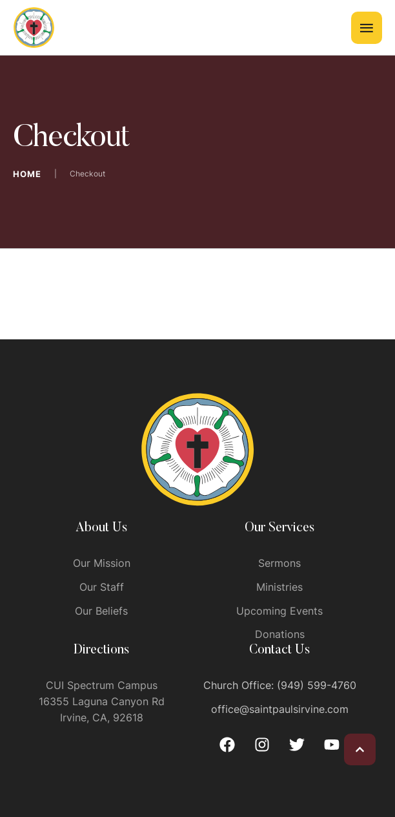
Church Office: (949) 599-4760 (279, 685)
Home (27, 174)
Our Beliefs (101, 610)
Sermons (279, 563)
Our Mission (101, 563)
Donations (280, 634)
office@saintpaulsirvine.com (280, 709)
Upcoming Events (279, 610)
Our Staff (101, 586)
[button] (360, 749)
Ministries (279, 586)
